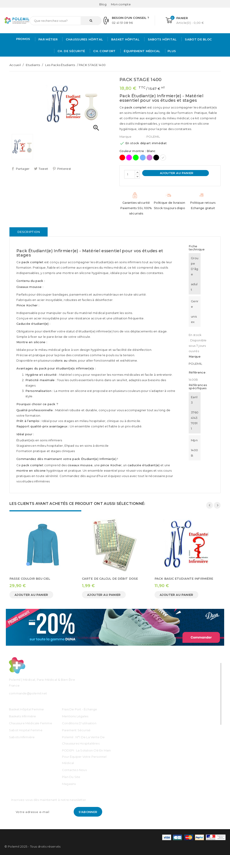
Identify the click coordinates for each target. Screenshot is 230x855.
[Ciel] (143, 157)
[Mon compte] (121, 4)
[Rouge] (122, 157)
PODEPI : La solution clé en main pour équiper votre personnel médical (86, 757)
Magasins (69, 784)
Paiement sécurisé (76, 730)
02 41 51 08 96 (122, 22)
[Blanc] (163, 157)
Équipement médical (141, 51)
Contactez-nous (74, 770)
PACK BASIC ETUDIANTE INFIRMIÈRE (184, 578)
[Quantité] (129, 174)
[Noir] (156, 157)
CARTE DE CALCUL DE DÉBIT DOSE (110, 578)
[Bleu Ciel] (28, 564)
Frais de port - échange (79, 709)
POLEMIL (195, 363)
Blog (102, 4)
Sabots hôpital (162, 39)
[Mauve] (149, 157)
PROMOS (23, 39)
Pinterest (64, 168)
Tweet (43, 168)
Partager (22, 168)
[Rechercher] (66, 20)
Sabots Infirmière (22, 737)
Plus (172, 51)
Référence (197, 372)
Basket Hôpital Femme (26, 709)
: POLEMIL (152, 136)
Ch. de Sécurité (71, 51)
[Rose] (129, 157)
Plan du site (71, 777)
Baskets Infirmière (22, 716)
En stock (195, 335)
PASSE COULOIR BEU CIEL (29, 578)
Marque (125, 136)
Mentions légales (75, 716)
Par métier (48, 39)
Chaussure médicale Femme (30, 723)
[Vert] (136, 157)
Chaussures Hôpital (84, 39)
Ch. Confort (104, 51)
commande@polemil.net (28, 693)
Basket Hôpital (124, 39)
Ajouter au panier (176, 173)
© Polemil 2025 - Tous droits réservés (32, 846)
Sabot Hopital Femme (25, 730)
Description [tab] (28, 232)
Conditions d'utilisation (79, 723)
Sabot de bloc (198, 39)
